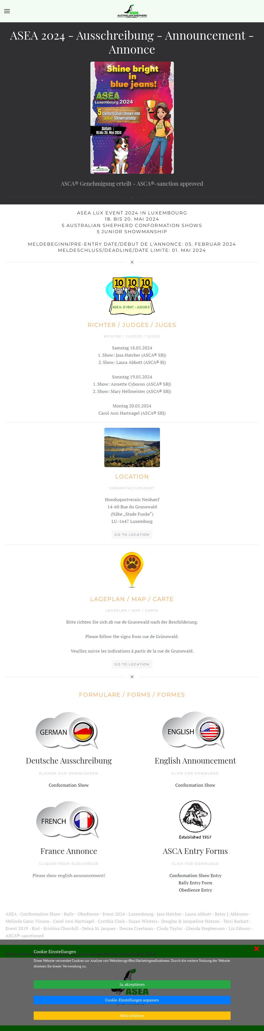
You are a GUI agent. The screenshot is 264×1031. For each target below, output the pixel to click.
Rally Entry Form (169, 841)
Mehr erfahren (132, 1015)
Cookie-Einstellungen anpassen (132, 1000)
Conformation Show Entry (169, 838)
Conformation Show (95, 783)
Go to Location (130, 497)
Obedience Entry (169, 843)
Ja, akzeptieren (132, 984)
